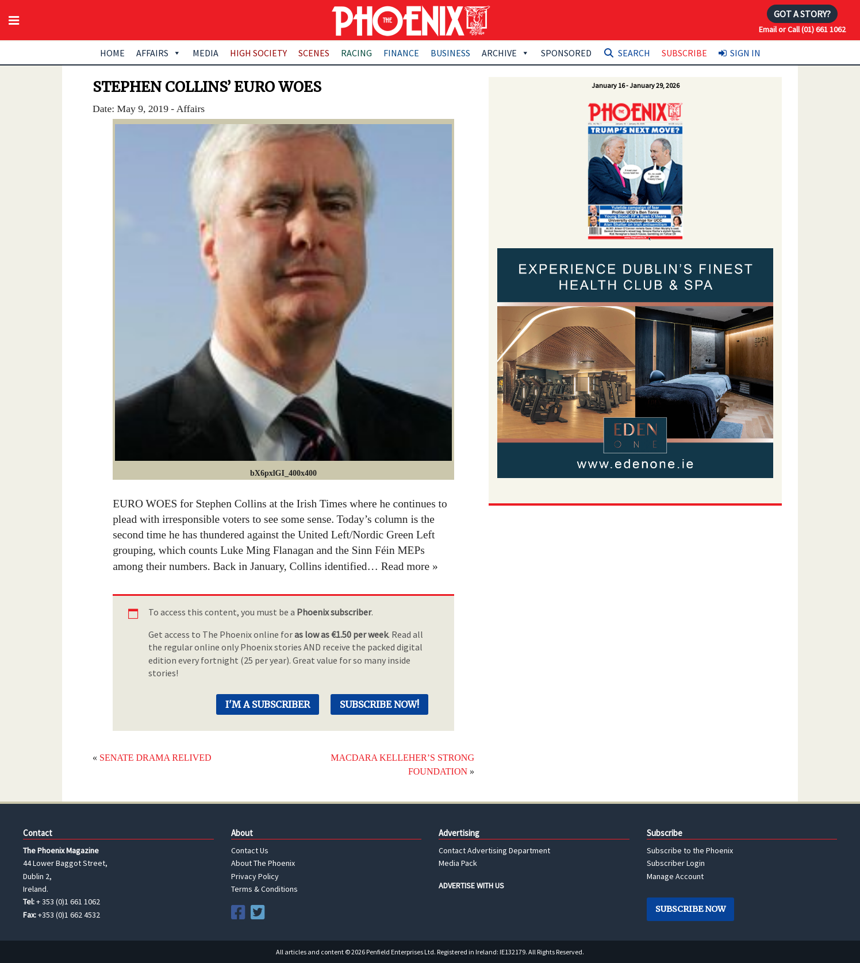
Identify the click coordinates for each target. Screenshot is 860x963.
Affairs (158, 53)
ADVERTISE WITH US (471, 885)
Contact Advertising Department (494, 850)
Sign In (745, 53)
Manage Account (675, 876)
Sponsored (566, 53)
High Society (258, 53)
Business (450, 53)
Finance (401, 53)
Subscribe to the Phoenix (690, 850)
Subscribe (684, 53)
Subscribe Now (690, 909)
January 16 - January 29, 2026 (635, 85)
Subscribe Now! (379, 704)
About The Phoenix (263, 863)
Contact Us (249, 850)
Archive (505, 53)
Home (112, 53)
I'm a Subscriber (267, 704)
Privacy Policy (255, 876)
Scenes (313, 53)
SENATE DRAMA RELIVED (155, 757)
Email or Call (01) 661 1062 (802, 29)
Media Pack (458, 863)
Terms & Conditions (264, 889)
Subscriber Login (676, 863)
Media (205, 53)
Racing (356, 53)
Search (634, 53)
